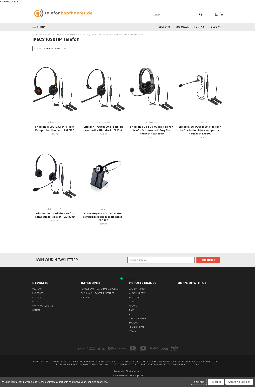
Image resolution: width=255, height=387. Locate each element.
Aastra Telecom (137, 289)
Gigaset (133, 305)
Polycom (133, 322)
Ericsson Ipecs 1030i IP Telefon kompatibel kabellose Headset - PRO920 (103, 217)
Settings (199, 382)
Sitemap (36, 310)
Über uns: (164, 26)
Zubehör (85, 297)
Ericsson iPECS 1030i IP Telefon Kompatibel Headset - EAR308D (55, 215)
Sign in (36, 305)
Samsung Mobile (137, 318)
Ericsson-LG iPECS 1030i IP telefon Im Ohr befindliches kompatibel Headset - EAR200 (200, 130)
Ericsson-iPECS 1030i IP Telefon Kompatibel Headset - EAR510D (55, 128)
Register (48, 305)
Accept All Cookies (239, 382)
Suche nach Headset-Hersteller (97, 293)
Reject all (216, 382)
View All (133, 331)
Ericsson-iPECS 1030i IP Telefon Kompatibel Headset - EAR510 (103, 128)
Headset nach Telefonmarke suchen (99, 289)
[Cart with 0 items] (221, 14)
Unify (131, 310)
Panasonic (134, 297)
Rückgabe (182, 26)
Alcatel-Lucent (137, 293)
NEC (131, 314)
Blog (215, 26)
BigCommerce (133, 371)
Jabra (132, 301)
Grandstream (136, 327)
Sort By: (38, 48)
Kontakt (200, 26)
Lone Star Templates (133, 375)
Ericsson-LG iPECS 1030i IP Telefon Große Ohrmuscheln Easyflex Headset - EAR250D (151, 130)
